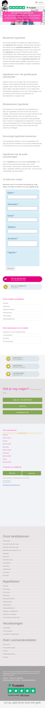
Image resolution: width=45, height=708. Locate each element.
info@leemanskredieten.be (11, 485)
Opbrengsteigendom (9, 319)
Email (10, 216)
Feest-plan (6, 572)
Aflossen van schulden (9, 614)
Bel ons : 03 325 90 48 (22, 400)
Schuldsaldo (6, 628)
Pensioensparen (7, 631)
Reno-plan (6, 556)
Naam (11, 193)
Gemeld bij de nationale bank (11, 617)
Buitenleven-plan (8, 559)
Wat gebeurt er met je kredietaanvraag (14, 332)
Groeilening (6, 589)
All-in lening (6, 592)
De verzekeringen (8, 341)
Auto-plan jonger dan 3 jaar (11, 544)
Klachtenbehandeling (9, 654)
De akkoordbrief (7, 335)
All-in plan (6, 575)
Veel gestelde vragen (9, 647)
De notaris (6, 338)
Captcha (12, 252)
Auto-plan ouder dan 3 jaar (10, 547)
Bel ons (12, 473)
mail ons (22, 406)
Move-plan (6, 566)
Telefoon (11, 227)
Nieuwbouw (6, 306)
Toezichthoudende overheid (11, 680)
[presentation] (25, 259)
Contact (5, 651)
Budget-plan (6, 541)
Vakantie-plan (7, 569)
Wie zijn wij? (6, 644)
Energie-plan (6, 563)
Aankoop (5, 303)
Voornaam (13, 204)
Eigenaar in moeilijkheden (10, 611)
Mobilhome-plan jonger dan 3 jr (12, 550)
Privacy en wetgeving (16, 678)
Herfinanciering (7, 312)
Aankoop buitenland (8, 309)
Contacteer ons (22, 412)
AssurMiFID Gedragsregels (11, 634)
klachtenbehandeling (28, 680)
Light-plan (6, 553)
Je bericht (12, 238)
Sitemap (5, 657)
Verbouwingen (7, 315)
